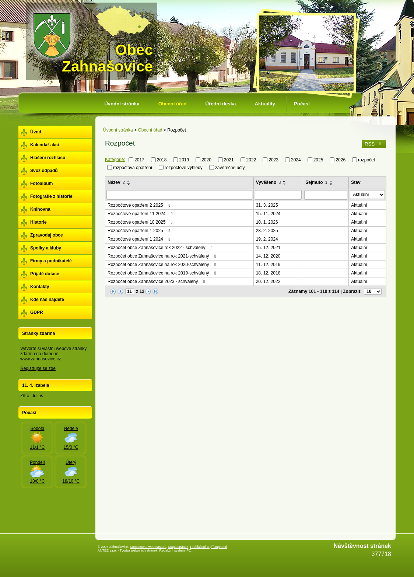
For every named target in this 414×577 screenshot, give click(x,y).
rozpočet (366, 159)
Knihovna (40, 209)
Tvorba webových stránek (139, 550)
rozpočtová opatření (132, 167)
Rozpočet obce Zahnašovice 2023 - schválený (157, 281)
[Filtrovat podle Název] (179, 195)
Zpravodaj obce (46, 235)
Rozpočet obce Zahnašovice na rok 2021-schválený (163, 256)
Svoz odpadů (44, 170)
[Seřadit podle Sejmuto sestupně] (331, 184)
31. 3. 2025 (267, 205)
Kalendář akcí (44, 144)
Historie (38, 222)
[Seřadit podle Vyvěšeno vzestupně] (285, 181)
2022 (251, 159)
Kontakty (39, 286)
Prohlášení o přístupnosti (208, 547)
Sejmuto (316, 182)
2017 (139, 159)
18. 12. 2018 (268, 273)
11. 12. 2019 (268, 264)
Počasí (302, 103)
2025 (318, 159)
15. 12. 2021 (268, 247)
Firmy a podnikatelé (51, 260)
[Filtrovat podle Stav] (367, 194)
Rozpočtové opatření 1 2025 (140, 230)
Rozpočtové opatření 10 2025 (141, 222)
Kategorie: (115, 159)
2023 (273, 159)
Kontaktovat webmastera (148, 547)
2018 (162, 159)
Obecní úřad (172, 103)
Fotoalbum (41, 183)
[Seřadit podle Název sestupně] (129, 184)
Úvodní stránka (121, 103)
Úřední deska (221, 103)
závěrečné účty (230, 167)
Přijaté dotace (44, 273)
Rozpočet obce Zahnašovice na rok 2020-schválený (163, 264)
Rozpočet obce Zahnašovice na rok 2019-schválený (163, 273)
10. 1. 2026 (267, 222)
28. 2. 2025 (267, 230)
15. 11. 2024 (268, 213)
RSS (374, 144)
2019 (184, 159)
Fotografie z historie (51, 196)
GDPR (36, 312)
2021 (229, 159)
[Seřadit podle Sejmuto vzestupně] (331, 181)
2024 (296, 159)
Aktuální (359, 205)
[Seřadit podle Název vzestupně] (129, 181)
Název (116, 182)
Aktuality (265, 103)
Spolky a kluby (45, 248)
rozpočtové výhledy (184, 167)
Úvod (35, 131)
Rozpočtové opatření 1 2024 (140, 239)
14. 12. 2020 (268, 256)
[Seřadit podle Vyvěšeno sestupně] (285, 184)
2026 (340, 159)
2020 (206, 159)
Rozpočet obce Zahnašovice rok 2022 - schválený (161, 247)
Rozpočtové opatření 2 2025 (140, 205)
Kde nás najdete (47, 299)
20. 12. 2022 (268, 281)
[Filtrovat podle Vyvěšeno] (278, 195)
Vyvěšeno (268, 182)
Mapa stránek (178, 547)
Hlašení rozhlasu (47, 157)
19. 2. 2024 (267, 239)
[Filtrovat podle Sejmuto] (325, 195)
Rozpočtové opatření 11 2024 (141, 213)
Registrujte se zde (38, 368)
